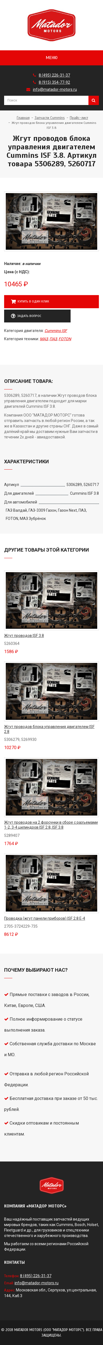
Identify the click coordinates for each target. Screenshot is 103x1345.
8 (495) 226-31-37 (54, 75)
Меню (51, 57)
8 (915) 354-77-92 (54, 82)
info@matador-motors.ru (55, 89)
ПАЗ (53, 339)
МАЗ (44, 339)
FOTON (65, 339)
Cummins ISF (55, 330)
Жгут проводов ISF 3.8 (24, 635)
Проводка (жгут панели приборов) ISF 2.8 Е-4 (44, 918)
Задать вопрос (26, 316)
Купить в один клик (30, 301)
